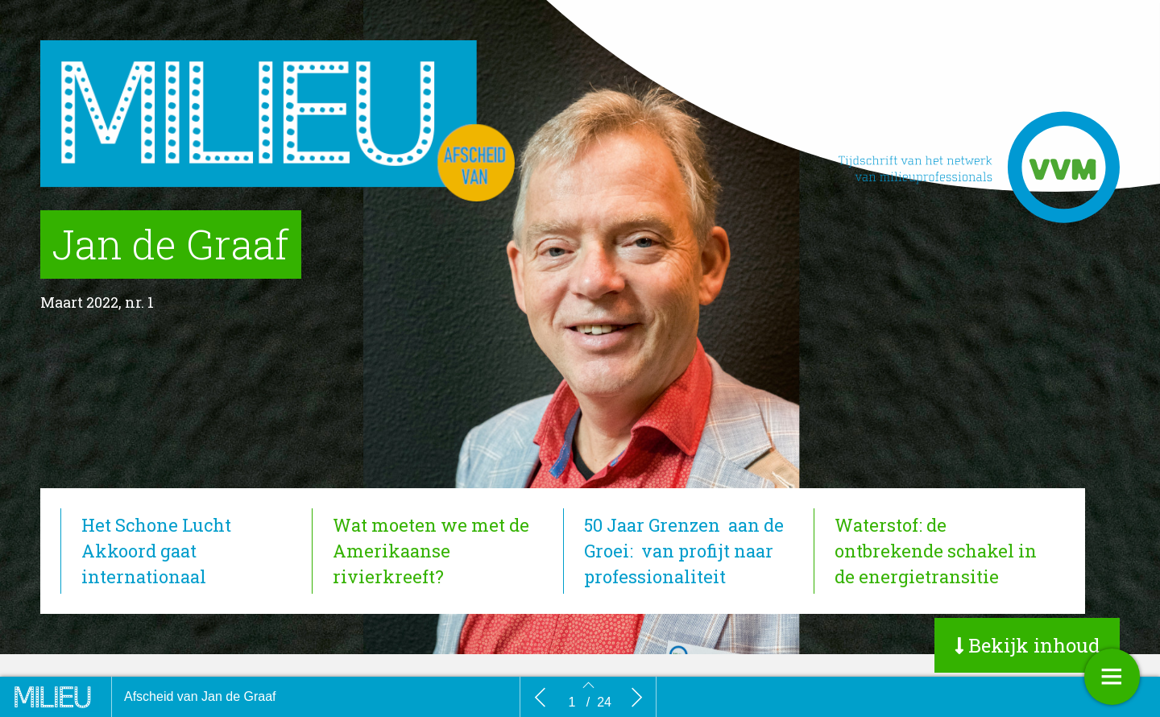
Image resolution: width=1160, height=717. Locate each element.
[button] (1027, 645)
